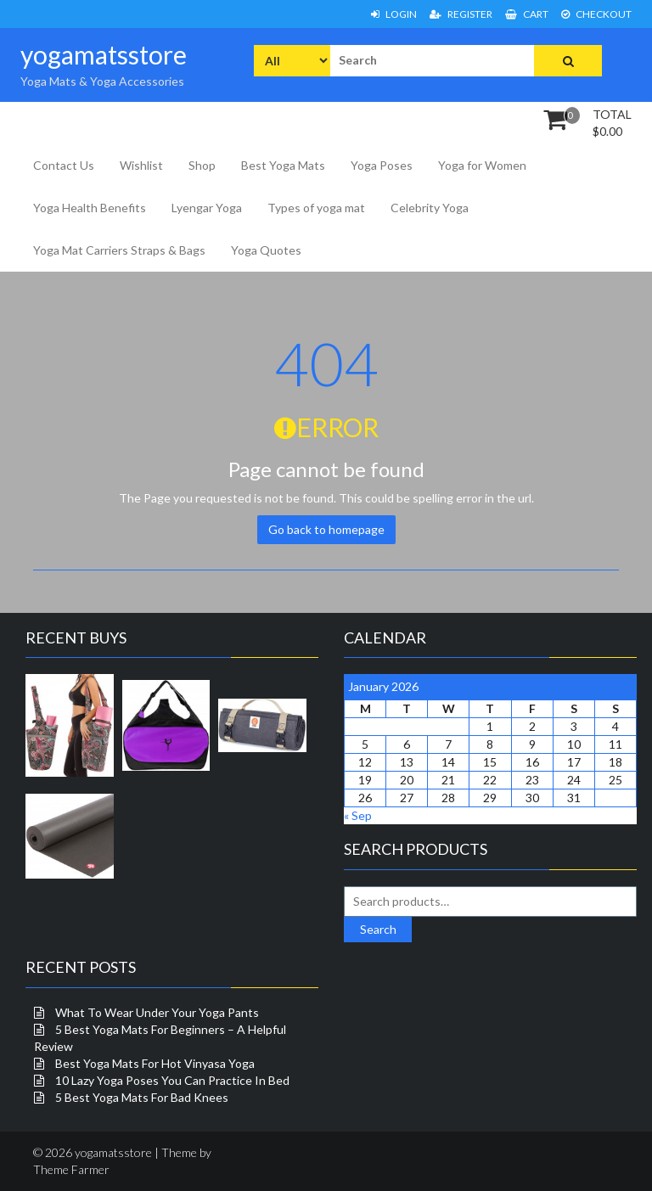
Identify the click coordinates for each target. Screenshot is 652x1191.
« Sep (358, 815)
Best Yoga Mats (283, 165)
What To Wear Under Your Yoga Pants (157, 1012)
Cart (526, 14)
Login (394, 14)
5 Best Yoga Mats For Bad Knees (141, 1097)
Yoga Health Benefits (89, 207)
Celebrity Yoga (430, 207)
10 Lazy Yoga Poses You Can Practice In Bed (172, 1080)
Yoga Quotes (266, 250)
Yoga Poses (382, 165)
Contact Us (63, 165)
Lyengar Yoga (206, 207)
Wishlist (141, 165)
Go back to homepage (326, 529)
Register (461, 14)
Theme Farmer (71, 1169)
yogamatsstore (103, 54)
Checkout (596, 14)
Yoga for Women (482, 165)
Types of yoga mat (316, 207)
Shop (202, 165)
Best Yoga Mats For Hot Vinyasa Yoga (155, 1063)
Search (378, 929)
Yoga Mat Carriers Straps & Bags (119, 250)
